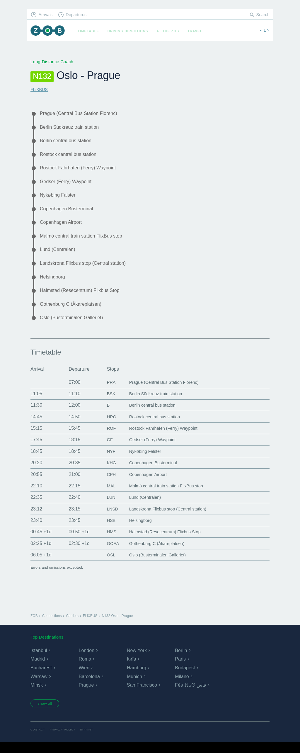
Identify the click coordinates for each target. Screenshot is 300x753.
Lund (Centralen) (59, 256)
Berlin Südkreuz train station (72, 128)
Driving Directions (130, 31)
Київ (131, 668)
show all (46, 713)
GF (105, 449)
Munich (134, 686)
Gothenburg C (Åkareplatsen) (73, 313)
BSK (106, 403)
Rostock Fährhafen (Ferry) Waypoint (81, 170)
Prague (86, 694)
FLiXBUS (39, 89)
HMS (107, 541)
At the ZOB (169, 31)
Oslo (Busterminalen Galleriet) (74, 327)
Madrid (37, 668)
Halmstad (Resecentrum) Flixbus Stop (83, 298)
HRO (107, 426)
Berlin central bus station (68, 142)
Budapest (185, 677)
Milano (182, 686)
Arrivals (46, 14)
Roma (85, 668)
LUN (106, 507)
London (86, 660)
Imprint (89, 740)
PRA (106, 391)
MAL (106, 495)
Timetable (90, 31)
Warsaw (38, 686)
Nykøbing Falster (59, 199)
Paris (180, 668)
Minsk (36, 694)
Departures (78, 14)
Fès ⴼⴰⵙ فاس (190, 694)
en (266, 30)
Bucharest (41, 677)
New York (137, 660)
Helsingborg (53, 284)
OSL (106, 564)
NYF (106, 460)
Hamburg (136, 677)
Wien (84, 677)
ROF (107, 438)
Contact (38, 740)
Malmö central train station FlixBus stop (85, 242)
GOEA (108, 553)
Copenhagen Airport (63, 227)
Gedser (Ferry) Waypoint (68, 185)
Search (262, 14)
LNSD (108, 518)
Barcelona (89, 686)
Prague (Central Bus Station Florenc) (82, 113)
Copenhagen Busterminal (69, 213)
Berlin (181, 660)
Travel (197, 31)
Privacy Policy (64, 740)
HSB (106, 530)
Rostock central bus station (71, 156)
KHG (107, 472)
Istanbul (38, 660)
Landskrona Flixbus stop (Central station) (87, 270)
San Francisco (142, 694)
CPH (107, 484)
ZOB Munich (48, 31)
